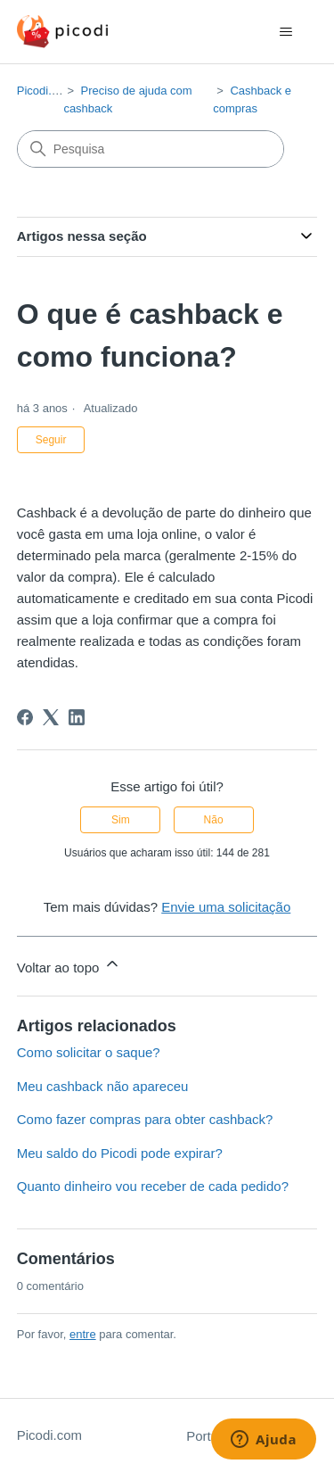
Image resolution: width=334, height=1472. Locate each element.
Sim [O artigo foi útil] (120, 820)
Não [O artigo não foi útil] (214, 820)
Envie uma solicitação (225, 906)
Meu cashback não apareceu (103, 1086)
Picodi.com (45, 90)
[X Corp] (51, 717)
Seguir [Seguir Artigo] (51, 440)
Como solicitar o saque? (88, 1052)
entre (82, 1334)
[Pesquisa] (150, 149)
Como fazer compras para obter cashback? (145, 1119)
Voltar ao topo (69, 965)
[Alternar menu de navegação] (285, 32)
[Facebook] (25, 717)
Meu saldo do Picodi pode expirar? (120, 1153)
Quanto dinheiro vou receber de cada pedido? (153, 1186)
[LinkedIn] (77, 717)
